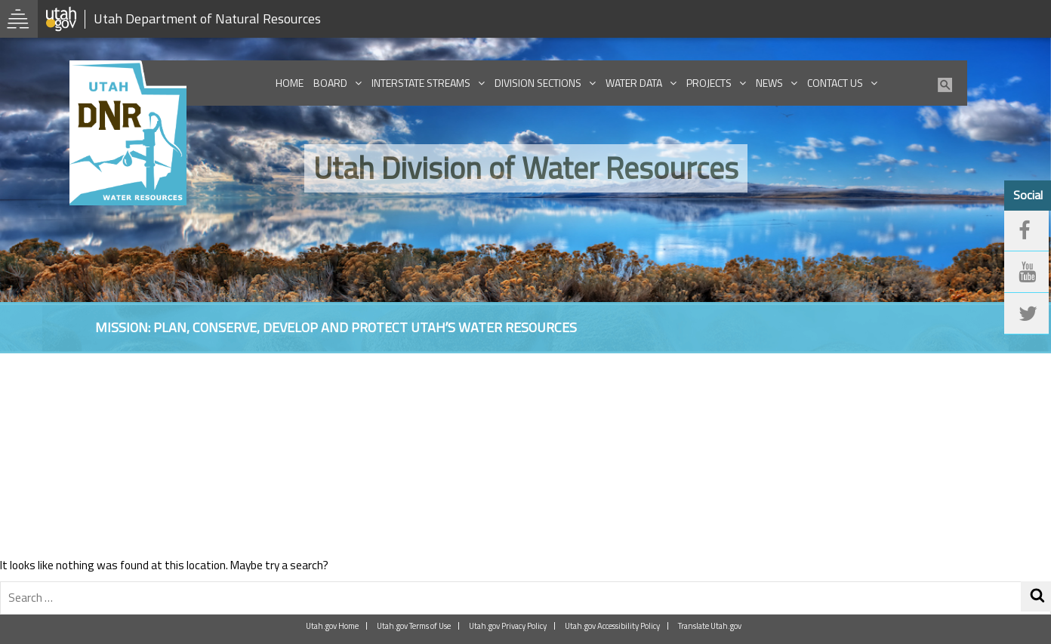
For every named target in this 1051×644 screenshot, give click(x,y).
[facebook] (1026, 232)
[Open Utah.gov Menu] (19, 19)
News (769, 83)
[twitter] (1026, 315)
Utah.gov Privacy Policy (508, 626)
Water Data (634, 83)
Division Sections (538, 83)
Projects (709, 83)
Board (330, 83)
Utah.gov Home (332, 626)
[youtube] (1026, 273)
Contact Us (835, 83)
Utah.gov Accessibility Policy (612, 626)
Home (290, 83)
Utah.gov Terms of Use (414, 626)
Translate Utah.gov (709, 626)
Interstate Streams (420, 83)
